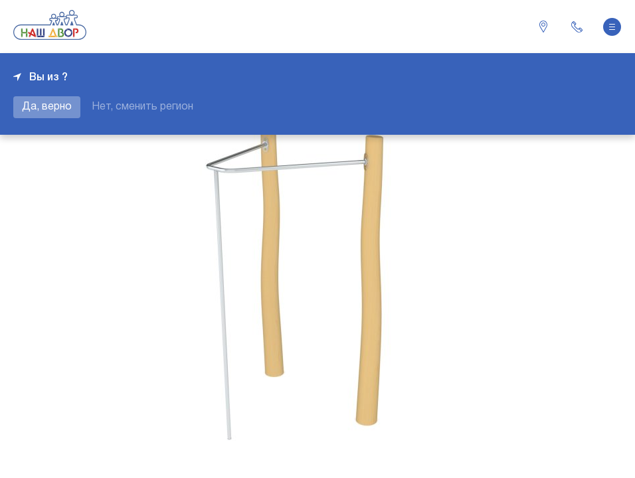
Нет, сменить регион (142, 107)
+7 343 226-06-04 (576, 26)
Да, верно (47, 107)
